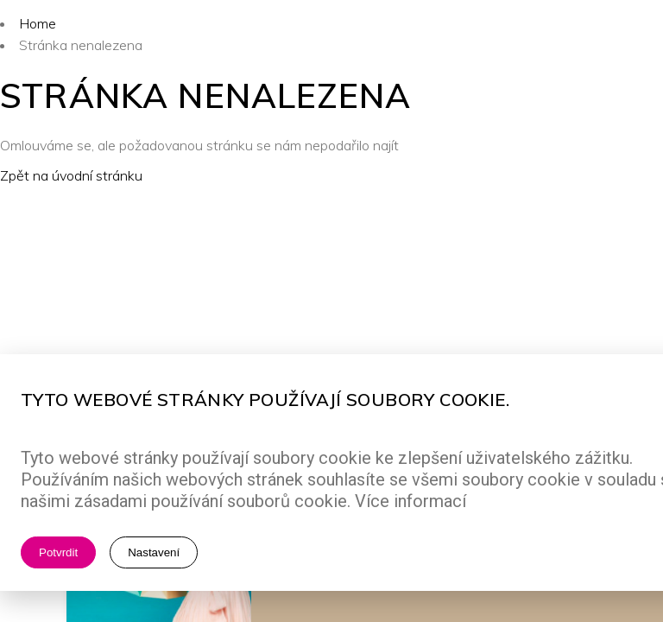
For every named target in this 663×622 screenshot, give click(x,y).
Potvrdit (58, 552)
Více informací (410, 501)
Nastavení (154, 552)
